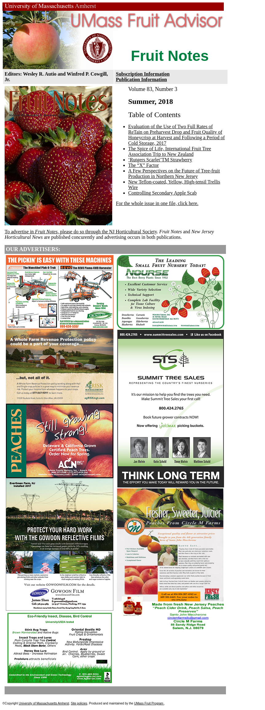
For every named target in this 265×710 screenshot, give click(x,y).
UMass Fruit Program (149, 703)
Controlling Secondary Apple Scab (162, 192)
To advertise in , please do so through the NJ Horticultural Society (81, 231)
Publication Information (141, 79)
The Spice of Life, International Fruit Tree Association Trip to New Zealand (169, 151)
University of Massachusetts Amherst (44, 703)
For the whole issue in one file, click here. (157, 203)
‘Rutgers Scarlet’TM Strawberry (160, 159)
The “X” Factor (143, 165)
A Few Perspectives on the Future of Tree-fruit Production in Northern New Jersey (174, 173)
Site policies (79, 703)
